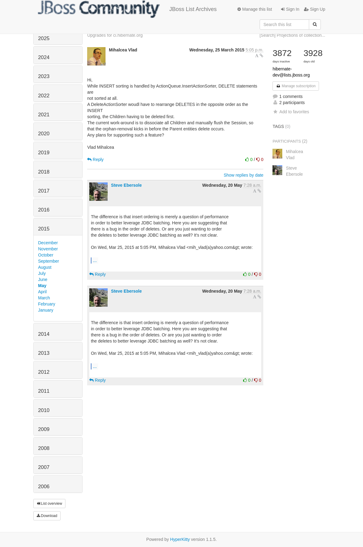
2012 (44, 372)
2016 (44, 210)
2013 (44, 353)
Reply (95, 159)
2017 (44, 191)
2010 (44, 410)
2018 (44, 172)
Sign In (290, 9)
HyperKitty (180, 539)
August (45, 267)
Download (47, 516)
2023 (44, 76)
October (46, 255)
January (46, 310)
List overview (49, 503)
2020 (44, 134)
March (44, 297)
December (48, 242)
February (46, 304)
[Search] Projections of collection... (292, 35)
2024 (44, 57)
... (95, 260)
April (42, 291)
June (42, 279)
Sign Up (314, 9)
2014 (44, 334)
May (42, 285)
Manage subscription (296, 86)
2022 (44, 96)
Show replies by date (243, 175)
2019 (44, 152)
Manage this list (254, 9)
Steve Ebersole (126, 185)
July (42, 273)
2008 (44, 448)
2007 (44, 467)
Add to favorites (290, 111)
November (48, 248)
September (48, 261)
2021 (44, 115)
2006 (44, 486)
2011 (44, 391)
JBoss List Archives (127, 9)
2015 (44, 229)
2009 (44, 429)
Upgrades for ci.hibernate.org (115, 35)
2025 (44, 38)
